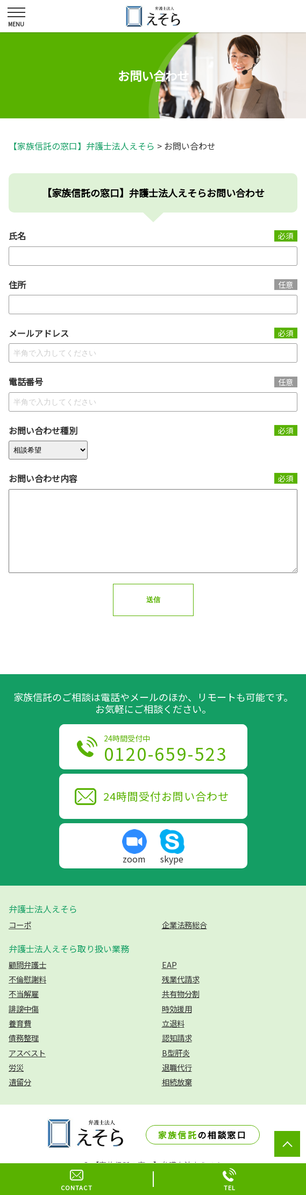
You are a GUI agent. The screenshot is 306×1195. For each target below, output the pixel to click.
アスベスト (27, 1068)
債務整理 (24, 1053)
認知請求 (177, 1053)
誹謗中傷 (24, 1024)
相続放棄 (177, 1098)
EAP (169, 980)
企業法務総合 (184, 940)
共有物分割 (181, 1009)
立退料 (173, 1039)
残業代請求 (181, 995)
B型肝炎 (176, 1068)
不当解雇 (24, 1009)
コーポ (20, 940)
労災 (16, 1083)
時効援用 (177, 1024)
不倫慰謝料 (27, 995)
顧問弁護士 (27, 980)
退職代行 (177, 1083)
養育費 (20, 1039)
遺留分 (20, 1098)
